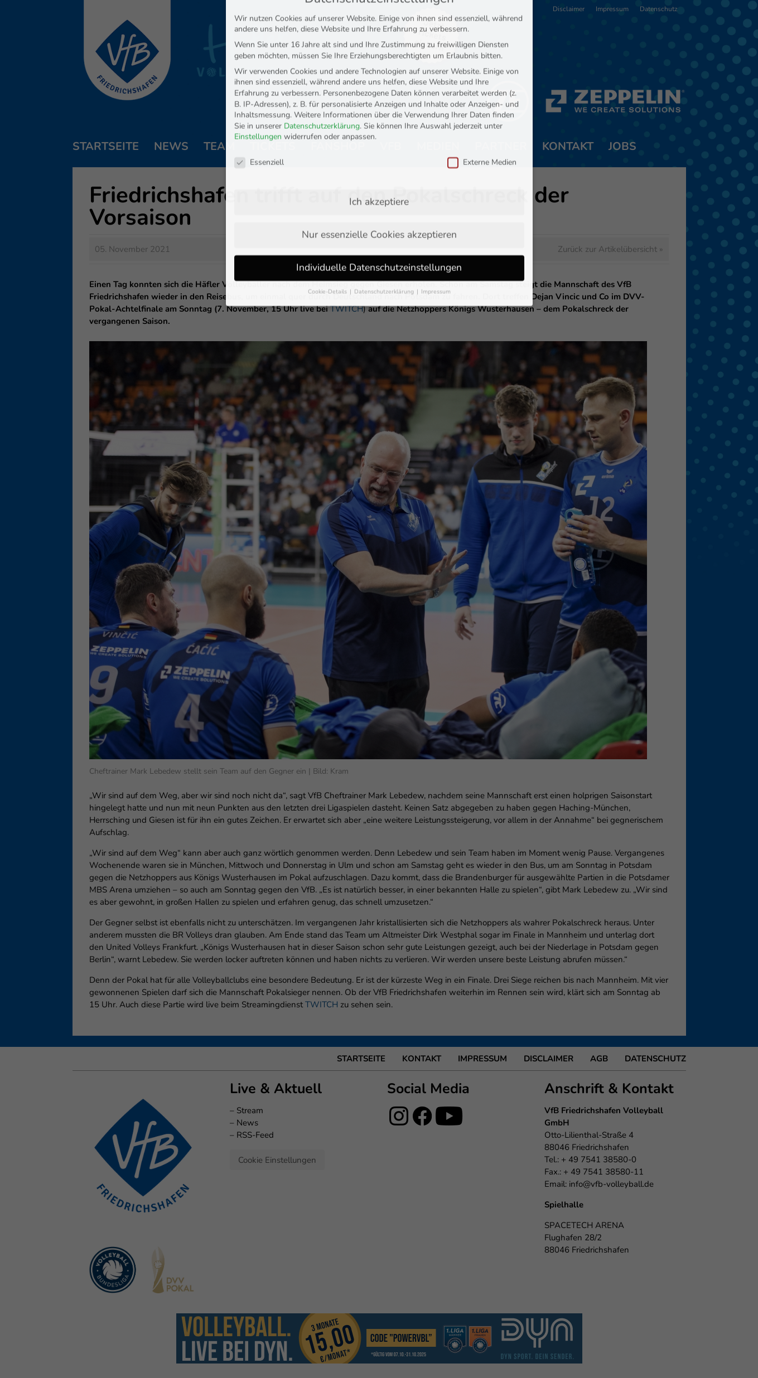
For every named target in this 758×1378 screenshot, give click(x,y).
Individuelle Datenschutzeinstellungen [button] (379, 165)
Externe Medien (481, 60)
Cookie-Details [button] (328, 190)
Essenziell (259, 60)
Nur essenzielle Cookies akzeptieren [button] (379, 132)
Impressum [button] (436, 190)
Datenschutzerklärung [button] (385, 190)
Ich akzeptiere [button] (379, 99)
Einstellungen (258, 35)
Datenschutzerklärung (322, 24)
